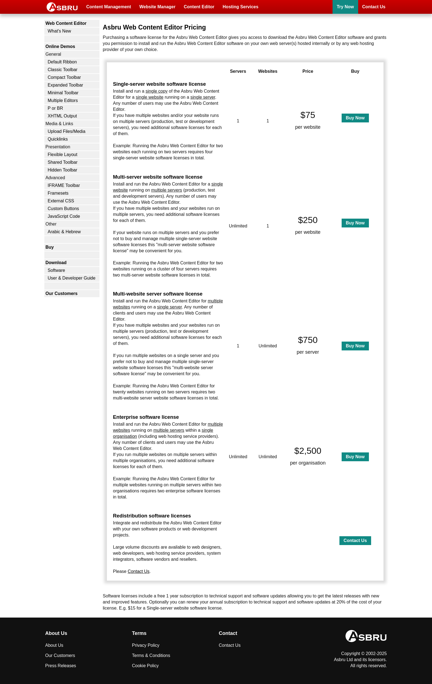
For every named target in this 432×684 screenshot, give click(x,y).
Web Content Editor (66, 23)
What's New (59, 31)
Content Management (108, 6)
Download (55, 262)
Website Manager (157, 6)
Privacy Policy (146, 645)
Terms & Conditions (151, 655)
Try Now (345, 6)
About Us (54, 645)
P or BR (55, 108)
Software (56, 270)
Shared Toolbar (62, 162)
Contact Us (373, 6)
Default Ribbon (62, 62)
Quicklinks (58, 139)
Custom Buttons (63, 208)
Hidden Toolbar (62, 170)
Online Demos (60, 46)
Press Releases (60, 665)
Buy (49, 247)
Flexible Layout (62, 154)
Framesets (58, 193)
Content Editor (199, 6)
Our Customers (61, 293)
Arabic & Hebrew (64, 231)
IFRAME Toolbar (64, 185)
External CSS (61, 201)
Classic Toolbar (62, 69)
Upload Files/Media (66, 131)
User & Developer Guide (71, 278)
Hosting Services (240, 6)
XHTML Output (62, 116)
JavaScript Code (64, 216)
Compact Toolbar (64, 77)
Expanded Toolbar (65, 85)
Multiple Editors (63, 100)
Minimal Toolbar (63, 92)
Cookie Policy (145, 665)
